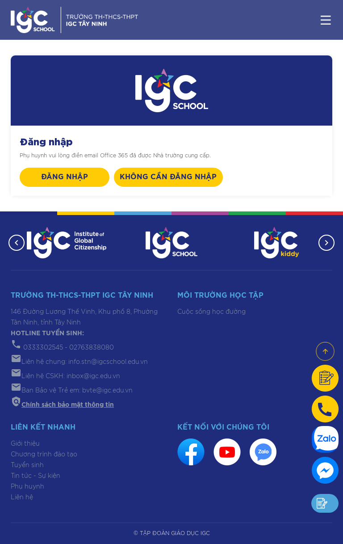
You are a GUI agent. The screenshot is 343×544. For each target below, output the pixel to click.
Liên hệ (22, 497)
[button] (16, 243)
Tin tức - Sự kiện (35, 476)
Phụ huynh (27, 487)
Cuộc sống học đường (211, 312)
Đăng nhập (64, 177)
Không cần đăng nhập (168, 177)
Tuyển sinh (27, 465)
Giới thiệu (25, 444)
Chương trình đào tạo (44, 454)
